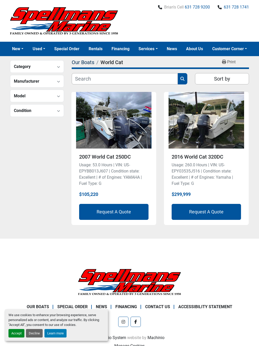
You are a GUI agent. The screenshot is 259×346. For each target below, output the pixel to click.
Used (37, 48)
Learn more (55, 333)
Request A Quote (114, 211)
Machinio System (110, 337)
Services (146, 48)
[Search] (125, 78)
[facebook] (136, 322)
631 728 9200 (197, 7)
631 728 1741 (236, 7)
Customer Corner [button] (228, 48)
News (172, 48)
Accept (16, 333)
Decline (34, 333)
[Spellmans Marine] (129, 281)
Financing (121, 48)
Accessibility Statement (205, 306)
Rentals (96, 48)
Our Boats (38, 306)
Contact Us (157, 306)
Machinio (155, 337)
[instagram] (123, 322)
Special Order (66, 48)
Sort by (222, 79)
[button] (17, 49)
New (16, 48)
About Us (194, 48)
